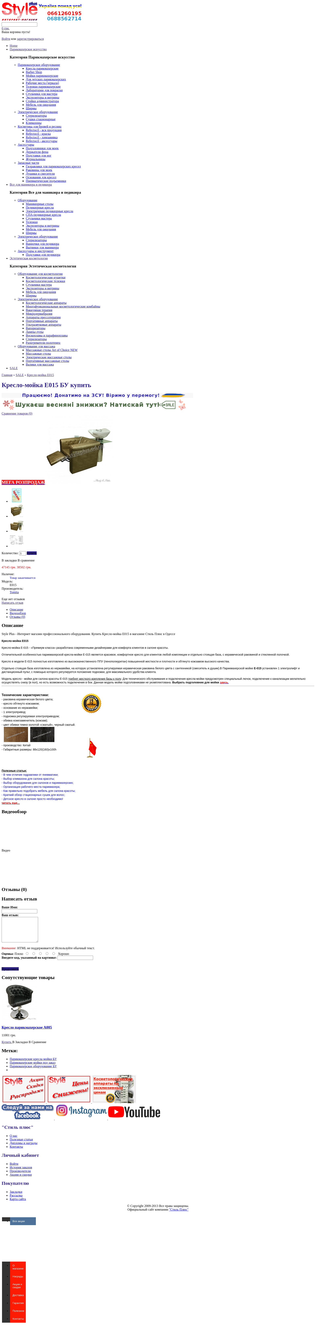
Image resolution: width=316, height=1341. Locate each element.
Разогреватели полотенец (43, 342)
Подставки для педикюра (43, 254)
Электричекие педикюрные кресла (49, 211)
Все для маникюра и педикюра (31, 184)
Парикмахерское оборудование (39, 65)
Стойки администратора (42, 101)
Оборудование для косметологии (40, 273)
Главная (7, 375)
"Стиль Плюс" (179, 1214)
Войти (6, 39)
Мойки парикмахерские (42, 75)
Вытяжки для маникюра (42, 247)
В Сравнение (37, 1047)
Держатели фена (37, 152)
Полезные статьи (21, 1144)
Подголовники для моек (42, 148)
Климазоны (34, 123)
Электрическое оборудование (38, 112)
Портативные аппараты (42, 321)
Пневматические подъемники (46, 181)
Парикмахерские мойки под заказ (32, 1067)
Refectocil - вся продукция (44, 130)
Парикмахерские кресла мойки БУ (33, 1064)
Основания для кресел (41, 177)
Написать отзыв (12, 602)
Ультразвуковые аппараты (43, 324)
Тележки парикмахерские (43, 86)
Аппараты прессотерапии (43, 317)
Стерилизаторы (36, 115)
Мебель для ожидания (41, 104)
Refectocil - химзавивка (41, 137)
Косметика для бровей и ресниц (39, 126)
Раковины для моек (39, 170)
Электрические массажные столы (49, 357)
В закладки (9, 560)
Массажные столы (38, 353)
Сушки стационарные (41, 119)
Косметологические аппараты (46, 303)
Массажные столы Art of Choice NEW (52, 350)
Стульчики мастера (39, 218)
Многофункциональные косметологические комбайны (63, 306)
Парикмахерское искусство (28, 49)
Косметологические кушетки (45, 277)
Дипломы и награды (23, 1148)
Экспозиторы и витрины (42, 97)
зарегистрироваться (30, 39)
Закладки (16, 1196)
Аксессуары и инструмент (36, 251)
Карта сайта (18, 1204)
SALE (14, 368)
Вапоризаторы (35, 328)
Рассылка (16, 1200)
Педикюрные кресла (40, 207)
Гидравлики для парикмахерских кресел (53, 166)
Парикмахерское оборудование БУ (33, 1071)
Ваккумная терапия (39, 310)
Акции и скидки (21, 1179)
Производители (20, 1176)
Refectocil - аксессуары (41, 141)
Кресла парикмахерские (42, 68)
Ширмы (31, 108)
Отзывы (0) (17, 617)
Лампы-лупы (35, 332)
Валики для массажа (40, 364)
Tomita (14, 592)
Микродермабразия (39, 313)
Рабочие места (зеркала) (42, 83)
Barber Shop (34, 72)
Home (14, 45)
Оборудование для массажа (36, 346)
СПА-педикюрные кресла (43, 214)
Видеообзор (18, 613)
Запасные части (28, 162)
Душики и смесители (40, 173)
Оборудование (27, 200)
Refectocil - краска (38, 133)
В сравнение (26, 560)
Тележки (32, 222)
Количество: (10, 553)
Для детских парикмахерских (46, 79)
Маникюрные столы (39, 204)
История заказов (21, 1172)
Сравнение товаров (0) (17, 413)
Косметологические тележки (45, 281)
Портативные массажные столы (47, 361)
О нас (13, 1140)
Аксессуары (26, 144)
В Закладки (20, 1047)
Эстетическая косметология (29, 258)
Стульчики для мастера (41, 94)
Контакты (16, 1151)
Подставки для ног (38, 155)
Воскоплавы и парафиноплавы (47, 335)
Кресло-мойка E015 (40, 375)
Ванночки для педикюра (42, 243)
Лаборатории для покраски (44, 90)
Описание (16, 609)
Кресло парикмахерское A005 (27, 1032)
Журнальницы (35, 159)
